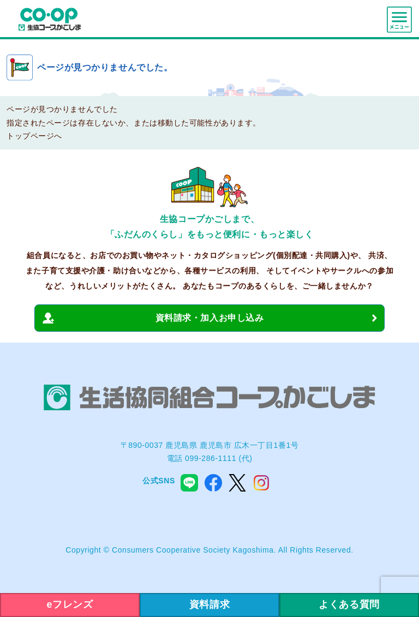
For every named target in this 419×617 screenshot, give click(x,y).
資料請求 (209, 604)
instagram (261, 483)
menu (399, 20)
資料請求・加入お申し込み (209, 317)
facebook (213, 483)
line (189, 483)
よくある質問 (349, 604)
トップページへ (34, 135)
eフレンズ (70, 604)
